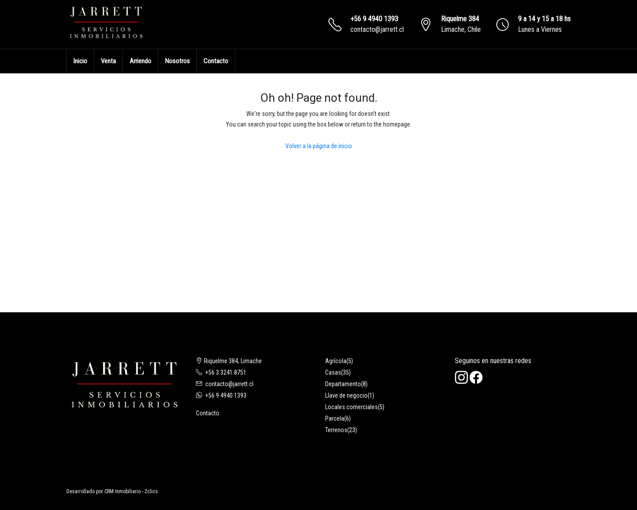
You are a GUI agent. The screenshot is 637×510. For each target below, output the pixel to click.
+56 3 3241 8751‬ (225, 372)
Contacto (215, 61)
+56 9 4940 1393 (374, 19)
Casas (333, 372)
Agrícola (335, 360)
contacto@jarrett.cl (377, 29)
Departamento (343, 383)
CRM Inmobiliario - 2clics (131, 491)
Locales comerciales (351, 406)
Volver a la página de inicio (318, 146)
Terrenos (336, 429)
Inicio (80, 61)
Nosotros (177, 61)
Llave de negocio (346, 395)
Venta (108, 61)
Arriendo (140, 61)
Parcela (334, 418)
